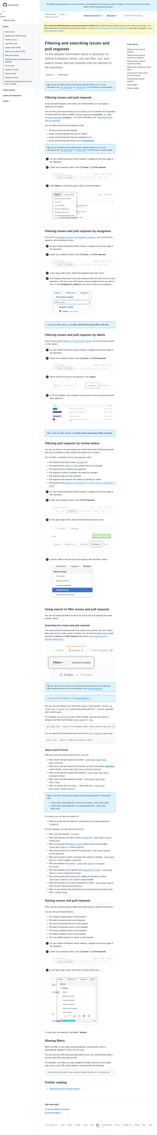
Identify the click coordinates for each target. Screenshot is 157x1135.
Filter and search (12, 55)
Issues (63, 14)
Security (77, 1125)
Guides (6, 101)
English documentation (104, 7)
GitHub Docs (13, 5)
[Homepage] (97, 1125)
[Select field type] (93, 16)
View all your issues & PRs (15, 51)
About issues (10, 32)
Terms (63, 1125)
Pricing (117, 1125)
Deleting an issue (11, 77)
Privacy (69, 1125)
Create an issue (11, 40)
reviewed (80, 462)
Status (85, 1125)
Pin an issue (9, 66)
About (150, 1125)
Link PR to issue (11, 44)
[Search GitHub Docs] (136, 15)
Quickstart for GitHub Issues (15, 36)
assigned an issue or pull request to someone (76, 237)
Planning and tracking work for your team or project (18, 82)
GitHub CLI (50, 75)
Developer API (127, 1125)
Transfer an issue (11, 70)
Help (91, 1125)
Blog (143, 1125)
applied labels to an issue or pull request (73, 341)
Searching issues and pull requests (65, 1089)
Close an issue (10, 74)
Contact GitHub (107, 1125)
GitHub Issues (9, 20)
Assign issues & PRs (13, 48)
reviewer (71, 863)
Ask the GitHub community (57, 1109)
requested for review (92, 870)
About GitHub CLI (83, 698)
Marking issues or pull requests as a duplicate (18, 60)
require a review (71, 466)
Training (137, 1125)
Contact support (53, 1113)
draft (56, 834)
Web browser (63, 75)
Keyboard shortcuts (94, 688)
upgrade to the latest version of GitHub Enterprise (107, 28)
